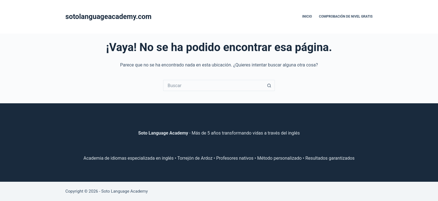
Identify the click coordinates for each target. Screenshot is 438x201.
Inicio (307, 16)
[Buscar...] (213, 85)
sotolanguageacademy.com (108, 17)
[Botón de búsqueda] (269, 85)
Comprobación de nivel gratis (346, 16)
